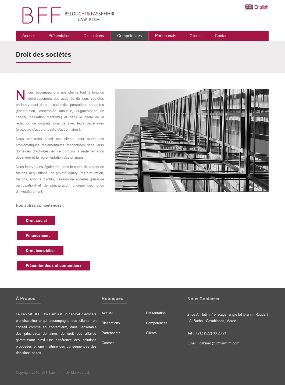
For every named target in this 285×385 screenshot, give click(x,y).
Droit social (36, 220)
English (256, 7)
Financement (38, 235)
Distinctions (94, 35)
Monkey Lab (80, 372)
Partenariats (165, 35)
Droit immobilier (40, 250)
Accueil (28, 35)
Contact (222, 35)
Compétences (129, 35)
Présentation (59, 35)
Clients (196, 35)
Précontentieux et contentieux (53, 265)
